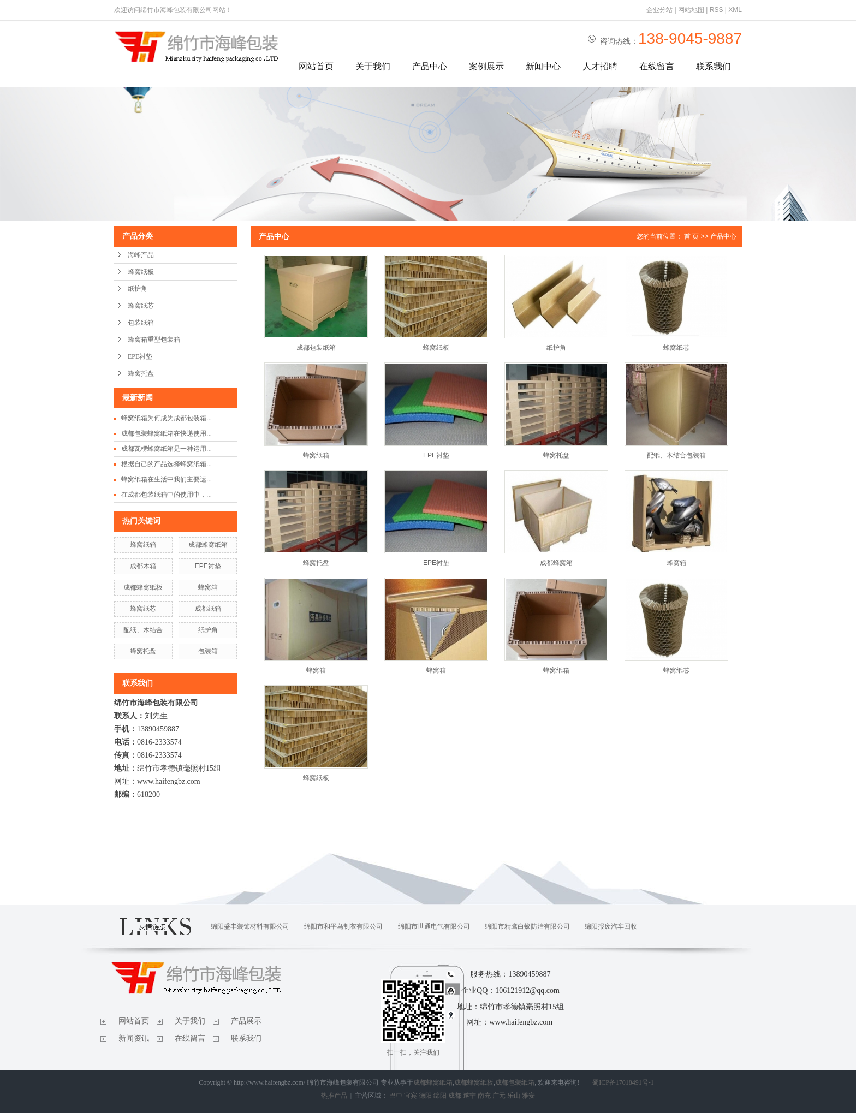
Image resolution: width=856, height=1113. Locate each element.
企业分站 (659, 10)
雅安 (528, 1095)
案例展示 (486, 66)
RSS (716, 10)
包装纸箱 (141, 322)
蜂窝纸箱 (143, 545)
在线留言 (656, 66)
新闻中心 (543, 66)
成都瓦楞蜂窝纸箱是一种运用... (166, 449)
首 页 (691, 236)
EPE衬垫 (140, 356)
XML (735, 10)
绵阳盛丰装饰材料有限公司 (250, 926)
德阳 (425, 1095)
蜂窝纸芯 (141, 306)
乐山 (513, 1095)
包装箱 (208, 651)
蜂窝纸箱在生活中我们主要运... (166, 479)
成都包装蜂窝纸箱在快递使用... (166, 433)
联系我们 (713, 66)
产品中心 (429, 66)
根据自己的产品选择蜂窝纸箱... (166, 464)
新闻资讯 (133, 1038)
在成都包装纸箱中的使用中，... (166, 494)
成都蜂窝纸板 (143, 587)
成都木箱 (143, 566)
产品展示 (246, 1021)
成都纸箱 (208, 608)
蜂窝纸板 (141, 272)
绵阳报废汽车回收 (611, 926)
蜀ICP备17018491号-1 (623, 1082)
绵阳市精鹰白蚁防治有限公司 (527, 926)
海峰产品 (141, 255)
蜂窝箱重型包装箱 (154, 339)
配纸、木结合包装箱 (676, 455)
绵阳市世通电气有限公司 (434, 926)
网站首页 (316, 66)
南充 (484, 1095)
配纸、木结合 (143, 630)
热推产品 (334, 1095)
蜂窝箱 (208, 587)
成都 (454, 1095)
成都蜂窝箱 (556, 563)
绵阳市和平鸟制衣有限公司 (343, 926)
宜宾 (410, 1095)
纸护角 (137, 289)
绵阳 (440, 1095)
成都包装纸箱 (316, 348)
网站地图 (691, 10)
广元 (499, 1095)
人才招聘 (599, 66)
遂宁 (469, 1095)
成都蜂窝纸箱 (208, 545)
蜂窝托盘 (141, 373)
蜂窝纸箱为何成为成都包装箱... (166, 418)
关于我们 (372, 66)
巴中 (395, 1095)
